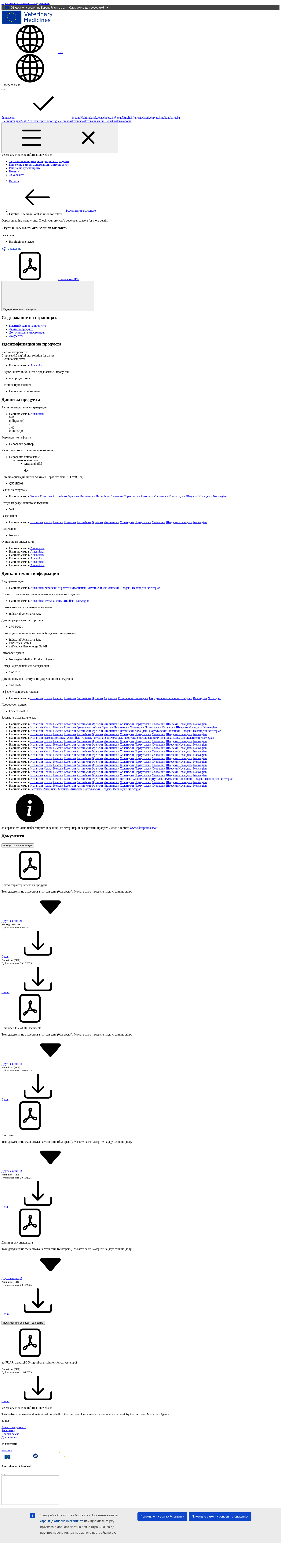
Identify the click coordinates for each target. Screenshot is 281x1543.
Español (76, 117)
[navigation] (26, 3)
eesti (108, 117)
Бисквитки (8, 1430)
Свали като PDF (40, 279)
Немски (58, 522)
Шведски (192, 496)
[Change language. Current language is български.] (32, 52)
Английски (37, 365)
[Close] (3, 1474)
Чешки (34, 496)
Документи (16, 336)
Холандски (127, 522)
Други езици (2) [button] (40, 920)
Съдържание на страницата (48, 296)
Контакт (7, 1450)
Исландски (205, 496)
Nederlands (34, 121)
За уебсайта (16, 174)
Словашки (158, 522)
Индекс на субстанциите (25, 168)
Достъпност (9, 1437)
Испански (36, 522)
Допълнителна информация (27, 332)
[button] (13, 248)
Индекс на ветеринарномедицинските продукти (39, 164)
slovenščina (91, 121)
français (137, 117)
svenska (110, 121)
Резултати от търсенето (52, 210)
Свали (34, 956)
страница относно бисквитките (61, 1521)
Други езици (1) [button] (40, 1063)
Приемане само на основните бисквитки (220, 1516)
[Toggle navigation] (60, 138)
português (55, 121)
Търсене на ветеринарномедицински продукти (39, 161)
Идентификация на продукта (27, 325)
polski (45, 121)
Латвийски (103, 496)
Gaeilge (147, 117)
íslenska (120, 121)
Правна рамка (10, 1434)
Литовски (116, 496)
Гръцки (81, 727)
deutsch (101, 117)
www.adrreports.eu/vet (144, 827)
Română (66, 121)
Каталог (14, 181)
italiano (165, 117)
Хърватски (64, 587)
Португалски (131, 496)
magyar (16, 121)
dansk (93, 117)
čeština (85, 117)
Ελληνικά (117, 117)
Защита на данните (14, 1427)
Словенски (161, 496)
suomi (101, 121)
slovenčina (77, 121)
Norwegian (220, 496)
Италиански (87, 496)
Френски (73, 496)
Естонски (46, 496)
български (36, 117)
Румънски (147, 496)
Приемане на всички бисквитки (162, 1516)
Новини (14, 171)
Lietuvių (7, 121)
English (128, 117)
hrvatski (156, 117)
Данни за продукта (21, 329)
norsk (128, 121)
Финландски (177, 496)
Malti (24, 121)
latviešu (175, 117)
